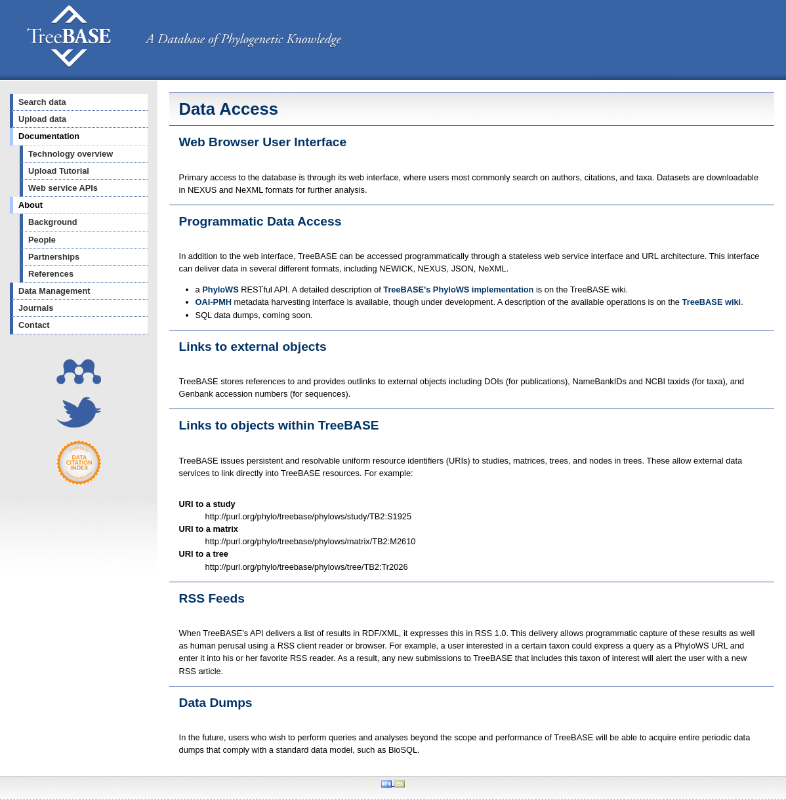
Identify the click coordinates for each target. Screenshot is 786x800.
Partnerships (53, 257)
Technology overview (70, 154)
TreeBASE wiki (711, 302)
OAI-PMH (214, 302)
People (42, 240)
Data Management (54, 291)
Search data (42, 102)
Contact (34, 325)
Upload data (42, 119)
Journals (35, 308)
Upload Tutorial (58, 171)
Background (52, 222)
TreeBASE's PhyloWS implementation (458, 289)
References (50, 274)
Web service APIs (63, 188)
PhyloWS (220, 289)
